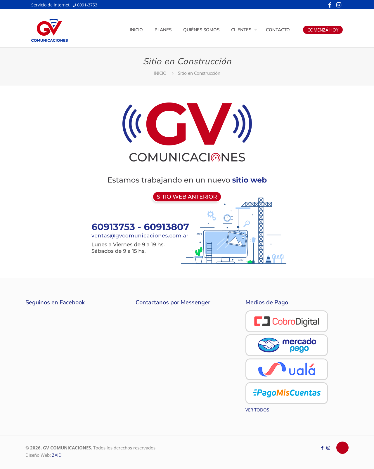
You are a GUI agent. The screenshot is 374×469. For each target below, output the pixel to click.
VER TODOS (257, 410)
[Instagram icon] (339, 5)
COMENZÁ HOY (322, 30)
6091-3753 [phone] (87, 5)
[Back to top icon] (342, 448)
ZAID (57, 455)
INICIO (160, 73)
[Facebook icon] (330, 5)
